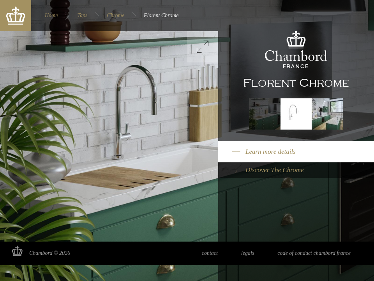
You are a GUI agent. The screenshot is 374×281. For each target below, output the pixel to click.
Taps (82, 15)
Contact (210, 253)
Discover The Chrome (274, 170)
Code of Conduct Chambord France (314, 253)
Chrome (115, 15)
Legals (247, 253)
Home (51, 15)
